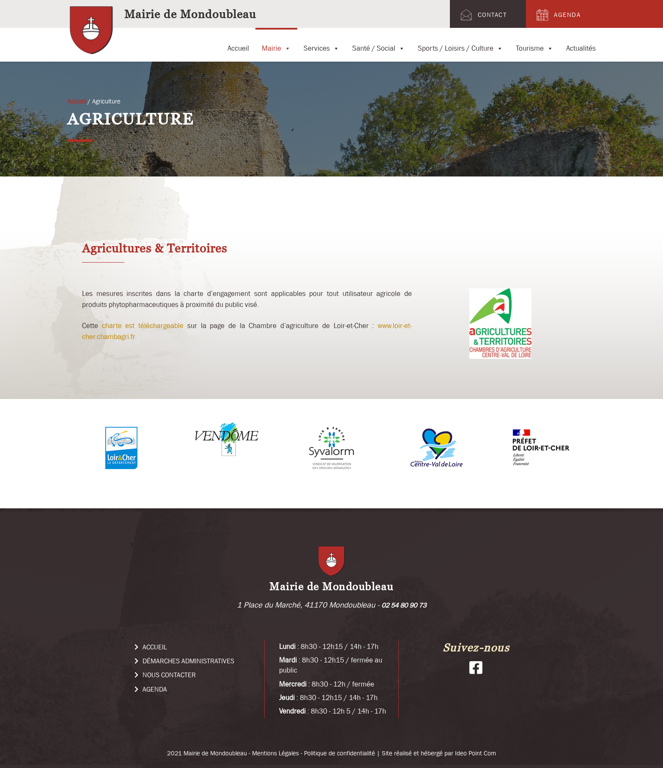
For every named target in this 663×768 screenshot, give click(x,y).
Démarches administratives (184, 661)
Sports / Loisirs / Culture (460, 43)
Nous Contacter (165, 674)
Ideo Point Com (475, 753)
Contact (482, 15)
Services (322, 43)
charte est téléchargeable (143, 325)
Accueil (238, 46)
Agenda (557, 15)
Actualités (581, 46)
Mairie (276, 43)
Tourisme (534, 43)
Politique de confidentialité (339, 753)
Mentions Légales (275, 753)
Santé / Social (378, 43)
